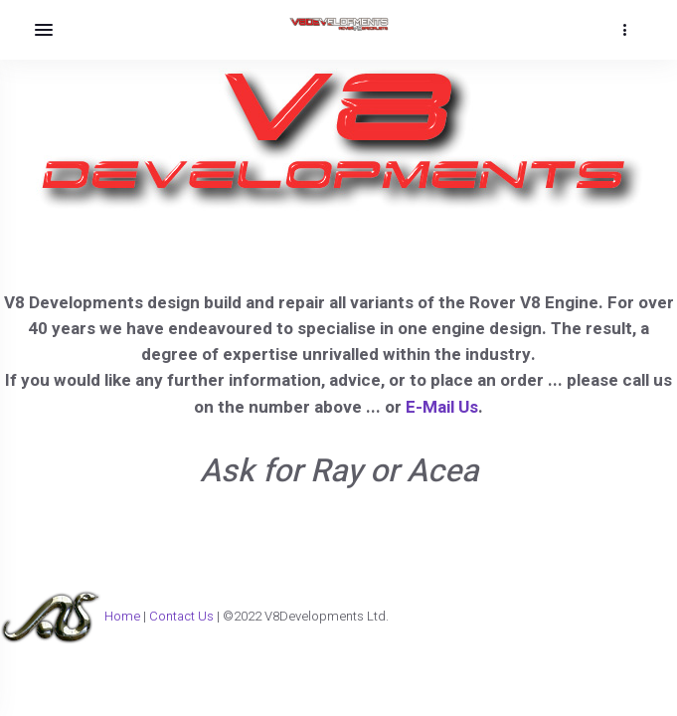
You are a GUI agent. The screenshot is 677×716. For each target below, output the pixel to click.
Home (122, 616)
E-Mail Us (442, 407)
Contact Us (183, 616)
